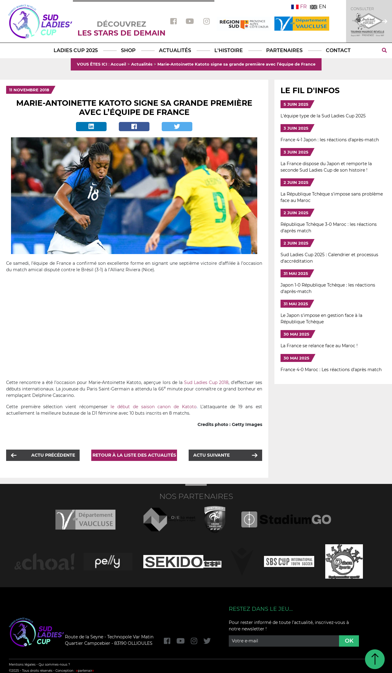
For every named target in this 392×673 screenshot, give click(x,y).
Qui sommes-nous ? (54, 665)
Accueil (118, 64)
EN (318, 7)
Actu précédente (53, 455)
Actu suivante (211, 455)
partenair (85, 671)
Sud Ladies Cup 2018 (206, 382)
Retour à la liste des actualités (134, 455)
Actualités (142, 64)
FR (299, 7)
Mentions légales (22, 665)
